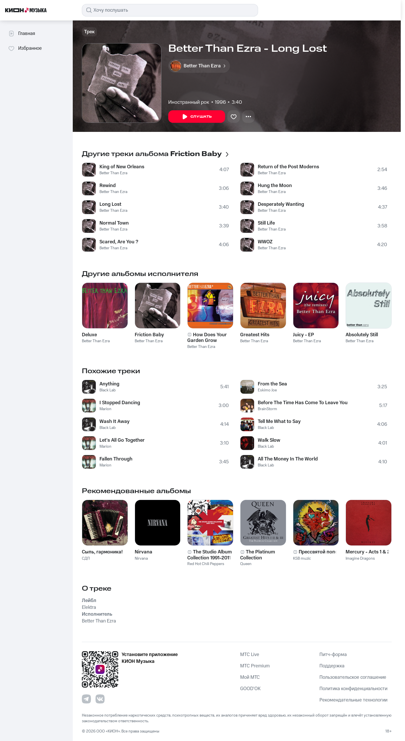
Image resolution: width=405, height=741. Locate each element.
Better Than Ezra (113, 173)
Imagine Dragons (360, 558)
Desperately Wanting (281, 204)
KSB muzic (302, 558)
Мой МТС (250, 677)
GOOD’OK (250, 688)
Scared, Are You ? (118, 241)
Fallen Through (115, 459)
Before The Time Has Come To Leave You (303, 402)
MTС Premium (255, 666)
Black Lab (107, 390)
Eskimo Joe (267, 390)
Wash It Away (114, 421)
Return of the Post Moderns (288, 166)
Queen (246, 564)
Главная (21, 33)
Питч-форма (333, 654)
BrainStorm (267, 409)
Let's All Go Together (122, 440)
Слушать (196, 116)
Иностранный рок (188, 102)
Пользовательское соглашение (352, 677)
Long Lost (110, 204)
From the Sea (272, 384)
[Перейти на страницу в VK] (100, 698)
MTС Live (249, 654)
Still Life (266, 223)
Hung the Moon (275, 185)
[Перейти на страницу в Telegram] (86, 698)
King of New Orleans (121, 166)
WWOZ (265, 241)
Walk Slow (269, 440)
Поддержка (331, 666)
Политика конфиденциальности (353, 688)
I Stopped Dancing (119, 402)
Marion (105, 409)
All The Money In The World (288, 459)
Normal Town (114, 223)
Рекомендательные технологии (353, 700)
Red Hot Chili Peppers (205, 564)
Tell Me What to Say (279, 421)
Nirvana (141, 558)
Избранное (25, 48)
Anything (109, 384)
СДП (86, 558)
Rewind (107, 185)
